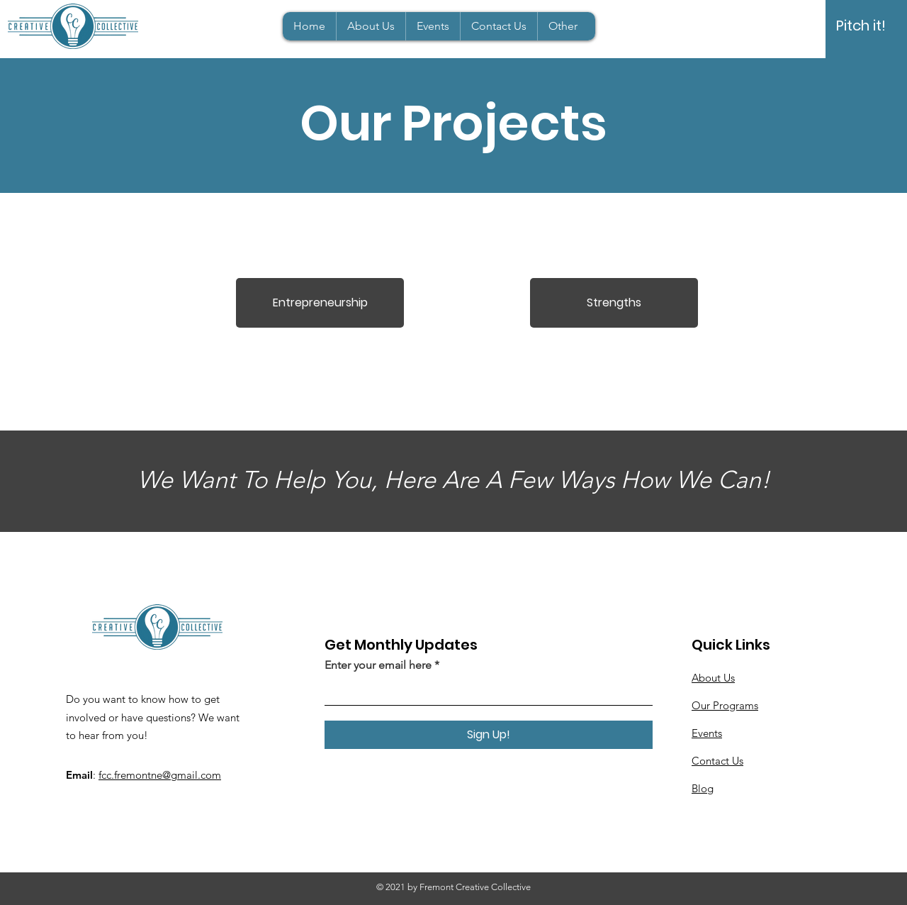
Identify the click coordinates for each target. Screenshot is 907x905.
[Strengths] (614, 303)
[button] (562, 26)
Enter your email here (378, 665)
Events (707, 733)
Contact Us (717, 760)
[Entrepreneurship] (320, 303)
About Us (713, 677)
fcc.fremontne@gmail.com (159, 775)
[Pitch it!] (861, 25)
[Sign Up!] (489, 735)
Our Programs (725, 705)
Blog (703, 788)
